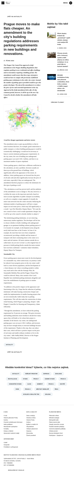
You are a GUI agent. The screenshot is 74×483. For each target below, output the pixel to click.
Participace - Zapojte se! (56, 435)
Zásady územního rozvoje (56, 424)
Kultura (28, 422)
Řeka (56, 389)
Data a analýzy (31, 412)
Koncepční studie (15, 384)
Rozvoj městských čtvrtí (56, 433)
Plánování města (55, 412)
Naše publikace (8, 424)
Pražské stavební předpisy (56, 426)
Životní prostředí (31, 435)
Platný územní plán (54, 422)
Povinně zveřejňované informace (13, 422)
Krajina (48, 394)
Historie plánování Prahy (11, 417)
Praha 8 (27, 389)
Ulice (29, 384)
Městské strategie (54, 417)
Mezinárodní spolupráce (10, 426)
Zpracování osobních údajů (11, 433)
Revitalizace (12, 379)
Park (17, 389)
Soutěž (62, 384)
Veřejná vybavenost (32, 429)
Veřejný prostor (31, 373)
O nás (6, 412)
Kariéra (6, 420)
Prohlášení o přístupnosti (11, 447)
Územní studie (50, 379)
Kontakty (6, 429)
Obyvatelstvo (30, 426)
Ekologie (58, 373)
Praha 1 (51, 384)
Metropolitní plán (54, 420)
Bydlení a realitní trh (31, 394)
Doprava (46, 373)
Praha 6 (63, 379)
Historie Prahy (30, 420)
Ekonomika (29, 433)
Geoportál (6, 445)
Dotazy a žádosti (8, 431)
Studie (25, 379)
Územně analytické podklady (57, 429)
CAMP (5, 442)
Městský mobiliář (42, 389)
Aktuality (9, 344)
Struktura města (31, 417)
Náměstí (40, 384)
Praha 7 (36, 379)
